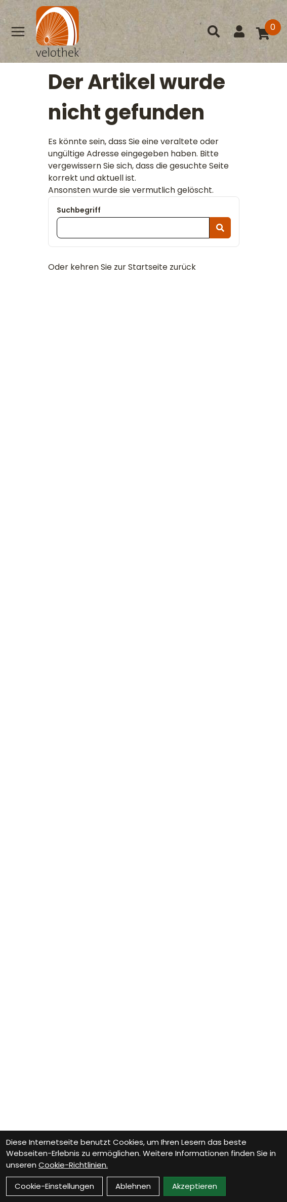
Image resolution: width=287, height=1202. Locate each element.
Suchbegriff (79, 210)
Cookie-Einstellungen (54, 1186)
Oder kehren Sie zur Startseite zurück (122, 267)
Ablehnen (133, 1186)
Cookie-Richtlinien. (73, 1164)
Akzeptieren (194, 1186)
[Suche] (213, 31)
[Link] (18, 31)
